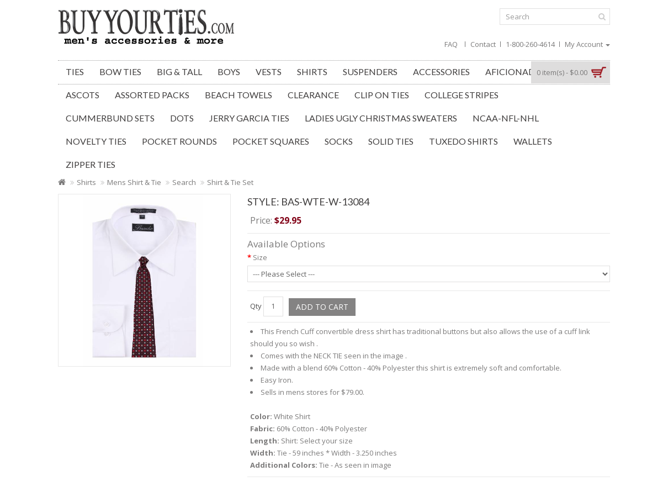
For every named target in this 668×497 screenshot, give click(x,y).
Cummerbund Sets (110, 118)
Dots (182, 118)
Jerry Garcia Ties (249, 118)
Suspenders (370, 71)
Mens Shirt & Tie (134, 182)
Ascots (82, 94)
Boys (229, 71)
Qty (256, 306)
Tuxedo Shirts (463, 141)
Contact (483, 44)
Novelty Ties (96, 141)
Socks (339, 141)
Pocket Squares (270, 141)
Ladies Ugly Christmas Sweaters (381, 118)
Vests (269, 71)
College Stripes (462, 94)
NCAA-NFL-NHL (506, 118)
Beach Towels (238, 94)
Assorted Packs (152, 94)
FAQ (451, 44)
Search (184, 182)
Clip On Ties (381, 94)
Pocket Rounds (179, 141)
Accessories (441, 71)
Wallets (532, 141)
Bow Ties (120, 71)
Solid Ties (390, 141)
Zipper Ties (90, 164)
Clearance (313, 94)
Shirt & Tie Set (230, 182)
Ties (75, 71)
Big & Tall (179, 71)
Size (260, 257)
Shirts (312, 71)
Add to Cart (322, 307)
